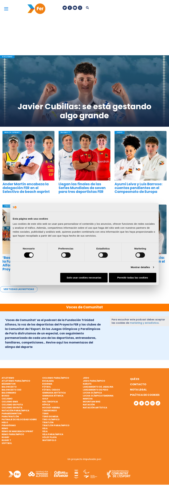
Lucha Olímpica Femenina (98, 395)
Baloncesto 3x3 (11, 389)
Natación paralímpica (15, 410)
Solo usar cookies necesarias (84, 277)
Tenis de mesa (50, 416)
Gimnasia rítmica (52, 395)
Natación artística (95, 407)
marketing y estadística (144, 323)
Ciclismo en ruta (12, 407)
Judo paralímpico (94, 380)
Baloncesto (9, 386)
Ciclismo (7, 398)
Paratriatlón (10, 416)
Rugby (5, 437)
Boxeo (5, 395)
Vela (45, 428)
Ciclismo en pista (12, 404)
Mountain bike (91, 401)
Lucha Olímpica (92, 392)
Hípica (46, 404)
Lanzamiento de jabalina (98, 386)
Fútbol (46, 386)
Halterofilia (50, 401)
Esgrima (47, 383)
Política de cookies (145, 395)
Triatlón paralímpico (55, 425)
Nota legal (138, 389)
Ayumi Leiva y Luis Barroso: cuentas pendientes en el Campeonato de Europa (138, 188)
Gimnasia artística (54, 392)
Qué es (134, 379)
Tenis (45, 413)
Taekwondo (49, 410)
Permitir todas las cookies (132, 277)
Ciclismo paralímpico (55, 377)
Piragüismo (9, 425)
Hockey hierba (51, 407)
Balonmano (9, 392)
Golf (45, 398)
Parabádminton (11, 413)
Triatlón (47, 422)
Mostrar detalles (140, 267)
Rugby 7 (6, 440)
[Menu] (6, 8)
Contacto (138, 384)
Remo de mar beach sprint (17, 431)
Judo (86, 377)
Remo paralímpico (13, 434)
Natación (89, 404)
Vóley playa (49, 437)
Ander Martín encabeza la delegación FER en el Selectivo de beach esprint (26, 188)
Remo (5, 428)
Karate (87, 383)
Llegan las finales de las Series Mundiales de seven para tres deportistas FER (82, 188)
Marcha (88, 398)
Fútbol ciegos (51, 389)
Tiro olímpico (51, 419)
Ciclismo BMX (10, 401)
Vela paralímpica (52, 434)
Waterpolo (49, 440)
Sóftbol (7, 443)
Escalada (48, 380)
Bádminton (9, 383)
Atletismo (8, 377)
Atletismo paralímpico (16, 380)
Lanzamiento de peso (95, 389)
